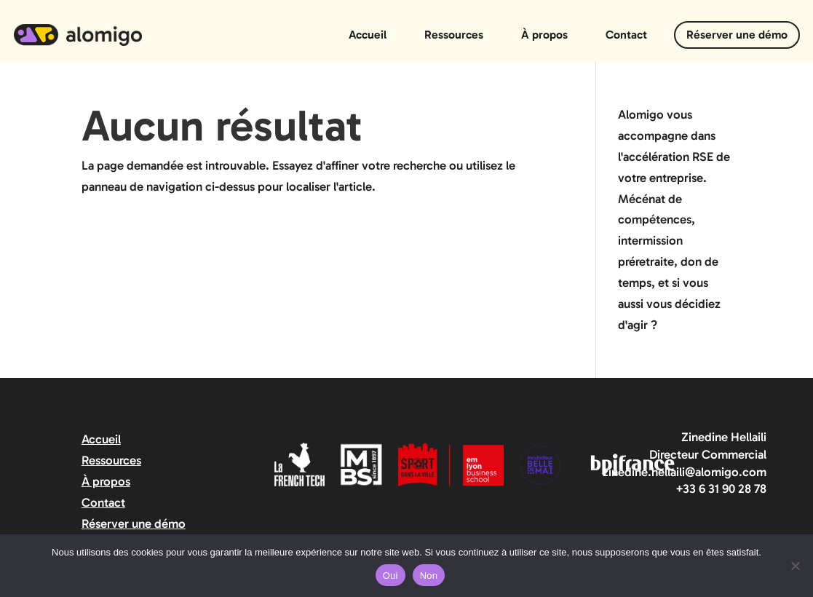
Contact (626, 34)
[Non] (795, 565)
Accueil (367, 34)
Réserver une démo (737, 34)
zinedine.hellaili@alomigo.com (684, 471)
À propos (544, 34)
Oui (390, 575)
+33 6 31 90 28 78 (720, 488)
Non (429, 575)
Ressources (453, 34)
